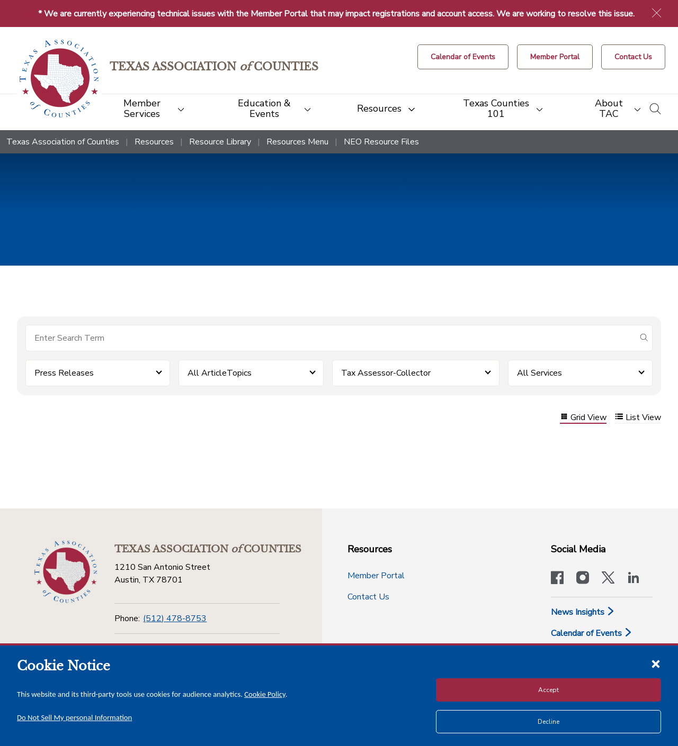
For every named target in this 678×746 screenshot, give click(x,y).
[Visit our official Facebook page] (557, 578)
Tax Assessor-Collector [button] (386, 373)
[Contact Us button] (633, 56)
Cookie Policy (265, 694)
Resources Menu (297, 142)
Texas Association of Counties (62, 142)
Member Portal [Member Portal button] (376, 575)
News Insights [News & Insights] (583, 612)
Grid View (583, 417)
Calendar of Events (591, 633)
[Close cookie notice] (655, 663)
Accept (548, 690)
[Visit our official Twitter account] (608, 578)
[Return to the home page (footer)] (65, 572)
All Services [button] (539, 373)
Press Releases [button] (64, 373)
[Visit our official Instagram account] (582, 578)
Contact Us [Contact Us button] (368, 597)
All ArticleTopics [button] (220, 373)
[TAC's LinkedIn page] (633, 578)
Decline (548, 721)
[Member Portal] (555, 56)
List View (638, 417)
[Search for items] (330, 338)
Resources (154, 142)
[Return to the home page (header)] (59, 78)
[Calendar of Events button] (462, 56)
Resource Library (220, 142)
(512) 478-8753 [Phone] (175, 618)
